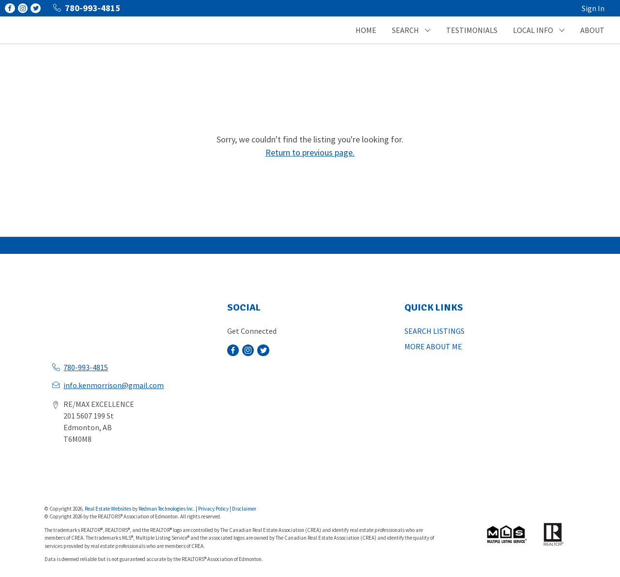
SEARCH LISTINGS (434, 331)
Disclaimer (244, 508)
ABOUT (592, 30)
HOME (366, 30)
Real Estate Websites (108, 508)
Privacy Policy (213, 508)
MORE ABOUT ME (433, 346)
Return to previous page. (310, 152)
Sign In (593, 8)
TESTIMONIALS (471, 30)
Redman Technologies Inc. (167, 508)
